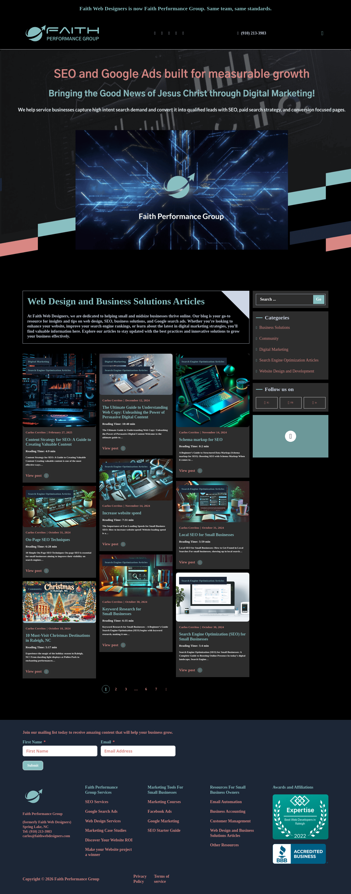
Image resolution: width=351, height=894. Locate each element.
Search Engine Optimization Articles (49, 370)
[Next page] (166, 689)
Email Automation (226, 802)
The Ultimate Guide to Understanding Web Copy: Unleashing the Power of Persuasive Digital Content (135, 412)
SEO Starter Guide (164, 830)
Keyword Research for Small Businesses (121, 611)
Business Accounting (228, 811)
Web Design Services (103, 821)
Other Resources (224, 845)
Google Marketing (163, 821)
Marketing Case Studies (105, 830)
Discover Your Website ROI (109, 840)
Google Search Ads (101, 811)
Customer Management (230, 821)
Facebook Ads (160, 811)
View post (37, 475)
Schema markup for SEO (201, 439)
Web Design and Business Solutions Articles (232, 833)
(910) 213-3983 (40, 831)
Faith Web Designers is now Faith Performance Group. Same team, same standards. (175, 8)
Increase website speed (121, 513)
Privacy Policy (140, 879)
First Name (32, 742)
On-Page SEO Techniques (48, 539)
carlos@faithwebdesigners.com (46, 836)
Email (106, 742)
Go (318, 299)
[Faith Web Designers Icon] (50, 796)
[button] (290, 436)
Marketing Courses (164, 802)
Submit (33, 765)
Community (35, 589)
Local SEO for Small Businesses (206, 535)
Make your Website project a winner (108, 852)
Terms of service (161, 879)
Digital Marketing (38, 361)
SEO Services (96, 802)
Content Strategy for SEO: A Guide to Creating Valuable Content (58, 442)
